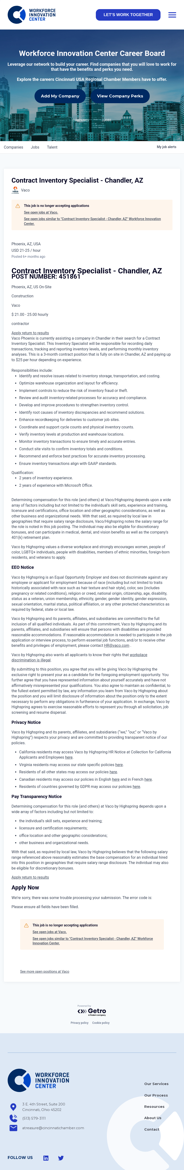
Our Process (156, 1074)
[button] (128, 15)
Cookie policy (100, 1001)
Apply (17, 311)
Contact (151, 1108)
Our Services (156, 1062)
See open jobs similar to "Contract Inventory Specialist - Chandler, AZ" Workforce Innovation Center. (92, 200)
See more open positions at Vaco (44, 950)
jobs (35, 126)
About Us (152, 1096)
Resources (154, 1085)
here (69, 736)
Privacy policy (79, 1001)
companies (13, 126)
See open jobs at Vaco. (41, 191)
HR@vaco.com (116, 624)
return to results (35, 311)
